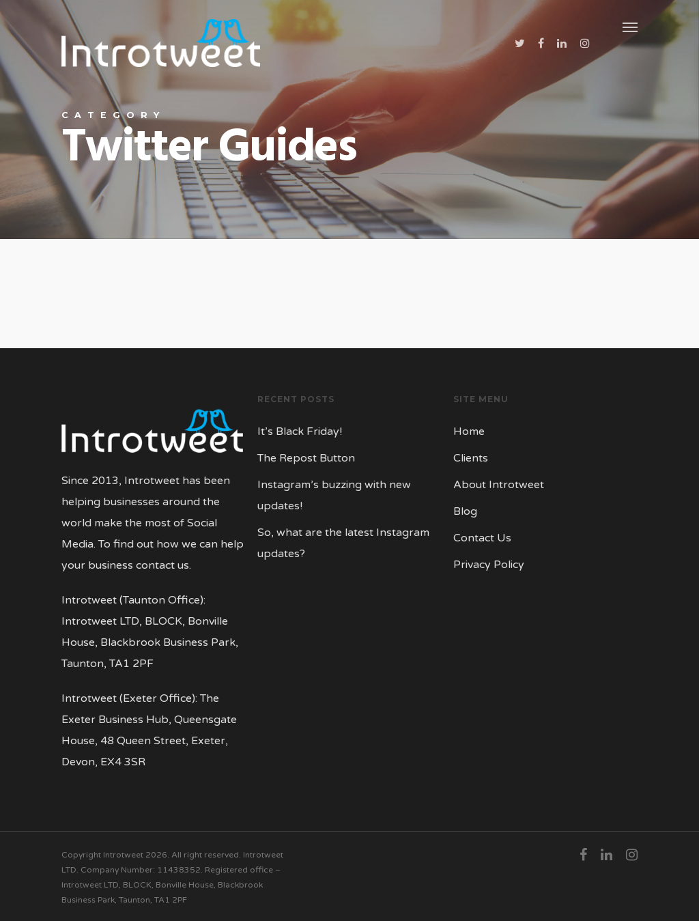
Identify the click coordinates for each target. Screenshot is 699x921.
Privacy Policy (488, 564)
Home (469, 431)
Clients (470, 458)
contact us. (163, 565)
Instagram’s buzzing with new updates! (334, 495)
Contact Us (482, 538)
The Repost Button (306, 458)
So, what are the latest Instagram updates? (343, 543)
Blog (465, 511)
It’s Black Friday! (299, 431)
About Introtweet (498, 485)
